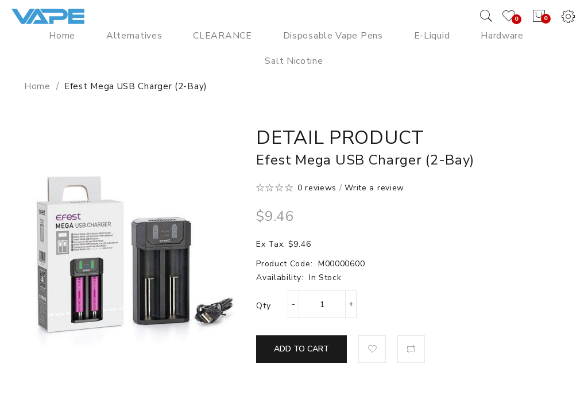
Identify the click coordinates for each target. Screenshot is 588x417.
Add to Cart (301, 348)
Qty (263, 305)
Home (37, 86)
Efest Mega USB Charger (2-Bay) (135, 86)
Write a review (374, 187)
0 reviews (316, 187)
